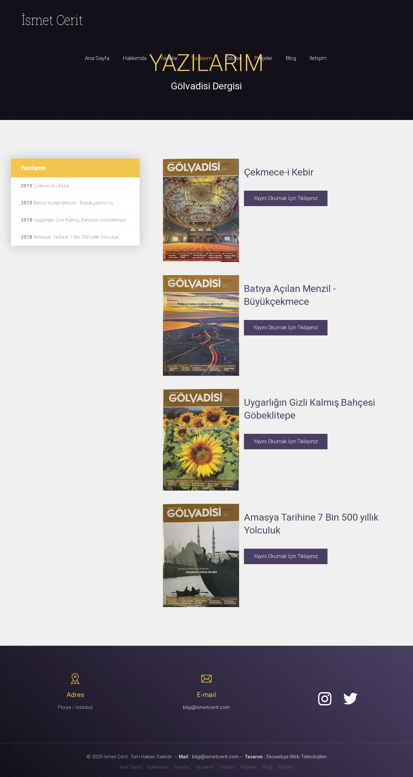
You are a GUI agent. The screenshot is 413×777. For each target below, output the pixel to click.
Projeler (248, 767)
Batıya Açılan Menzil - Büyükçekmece (67, 203)
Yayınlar (181, 767)
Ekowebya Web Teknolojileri (297, 757)
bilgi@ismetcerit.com (206, 707)
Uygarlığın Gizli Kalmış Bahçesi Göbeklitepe (73, 220)
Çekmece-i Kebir (45, 186)
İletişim (285, 767)
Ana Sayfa (130, 767)
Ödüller (227, 767)
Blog (267, 767)
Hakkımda (157, 767)
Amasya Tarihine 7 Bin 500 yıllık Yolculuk (69, 237)
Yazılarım (204, 767)
